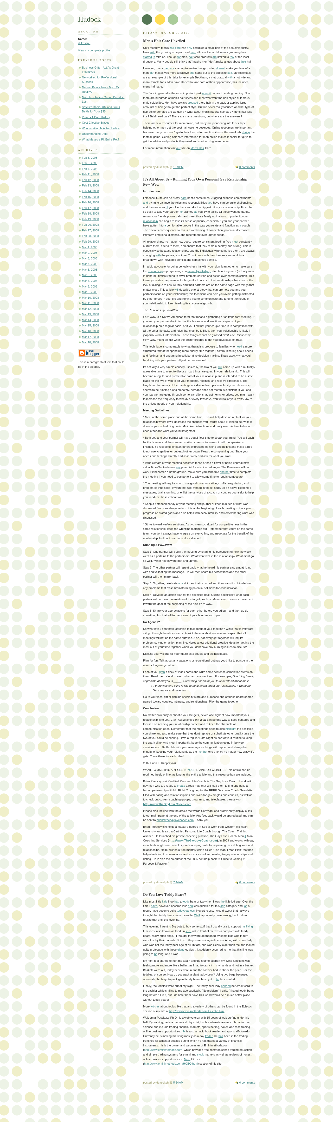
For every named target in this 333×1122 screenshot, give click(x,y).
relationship (150, 221)
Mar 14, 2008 (90, 320)
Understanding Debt (94, 133)
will (176, 289)
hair (171, 47)
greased (193, 102)
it (210, 93)
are (215, 56)
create (181, 785)
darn (184, 197)
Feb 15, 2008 (90, 196)
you (210, 202)
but (152, 72)
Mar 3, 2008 (89, 258)
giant (180, 949)
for (179, 56)
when (205, 93)
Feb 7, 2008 (89, 168)
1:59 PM (178, 167)
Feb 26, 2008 (90, 224)
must (235, 241)
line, (188, 931)
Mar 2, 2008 (89, 252)
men (193, 52)
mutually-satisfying (199, 271)
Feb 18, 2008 (90, 213)
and (192, 72)
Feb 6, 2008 (89, 163)
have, (154, 905)
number (202, 751)
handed (226, 985)
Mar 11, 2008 (90, 303)
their (243, 61)
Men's (194, 148)
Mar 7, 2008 (89, 280)
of (167, 207)
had (176, 901)
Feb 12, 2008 (90, 180)
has (221, 1036)
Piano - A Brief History (96, 117)
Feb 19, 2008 (90, 219)
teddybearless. (186, 910)
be (155, 954)
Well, (197, 915)
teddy (185, 901)
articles (154, 1006)
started (147, 56)
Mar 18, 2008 (90, 342)
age (222, 905)
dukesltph (84, 43)
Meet (187, 1059)
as (195, 211)
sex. (230, 72)
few (232, 56)
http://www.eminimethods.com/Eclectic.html (197, 1011)
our (178, 148)
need (239, 346)
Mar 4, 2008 (89, 263)
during (246, 132)
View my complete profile (94, 50)
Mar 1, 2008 (89, 247)
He (183, 1031)
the (223, 901)
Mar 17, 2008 (90, 336)
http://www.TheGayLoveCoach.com (167, 804)
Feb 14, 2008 (90, 191)
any (178, 467)
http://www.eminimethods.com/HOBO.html (171, 1063)
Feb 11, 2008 (90, 174)
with (153, 52)
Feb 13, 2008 (90, 185)
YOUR (191, 769)
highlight (231, 728)
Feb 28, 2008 (90, 235)
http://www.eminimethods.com (163, 1049)
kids (164, 901)
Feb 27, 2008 (90, 230)
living (249, 926)
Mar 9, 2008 (89, 291)
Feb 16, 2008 (90, 202)
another (224, 471)
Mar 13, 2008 (90, 314)
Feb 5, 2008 (89, 157)
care (178, 47)
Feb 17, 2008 (90, 208)
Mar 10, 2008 (90, 297)
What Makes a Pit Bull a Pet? (100, 139)
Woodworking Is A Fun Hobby (101, 128)
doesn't (220, 68)
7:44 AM (178, 882)
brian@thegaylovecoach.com (175, 820)
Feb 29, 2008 (90, 241)
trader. (209, 1036)
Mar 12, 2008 (90, 308)
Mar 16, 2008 (90, 331)
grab (162, 671)
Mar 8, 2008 (89, 286)
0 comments (247, 167)
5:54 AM (178, 1082)
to (154, 56)
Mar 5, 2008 (89, 269)
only (189, 47)
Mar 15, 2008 (90, 325)
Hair (201, 148)
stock (200, 1054)
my (244, 926)
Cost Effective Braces (95, 122)
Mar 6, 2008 (89, 275)
